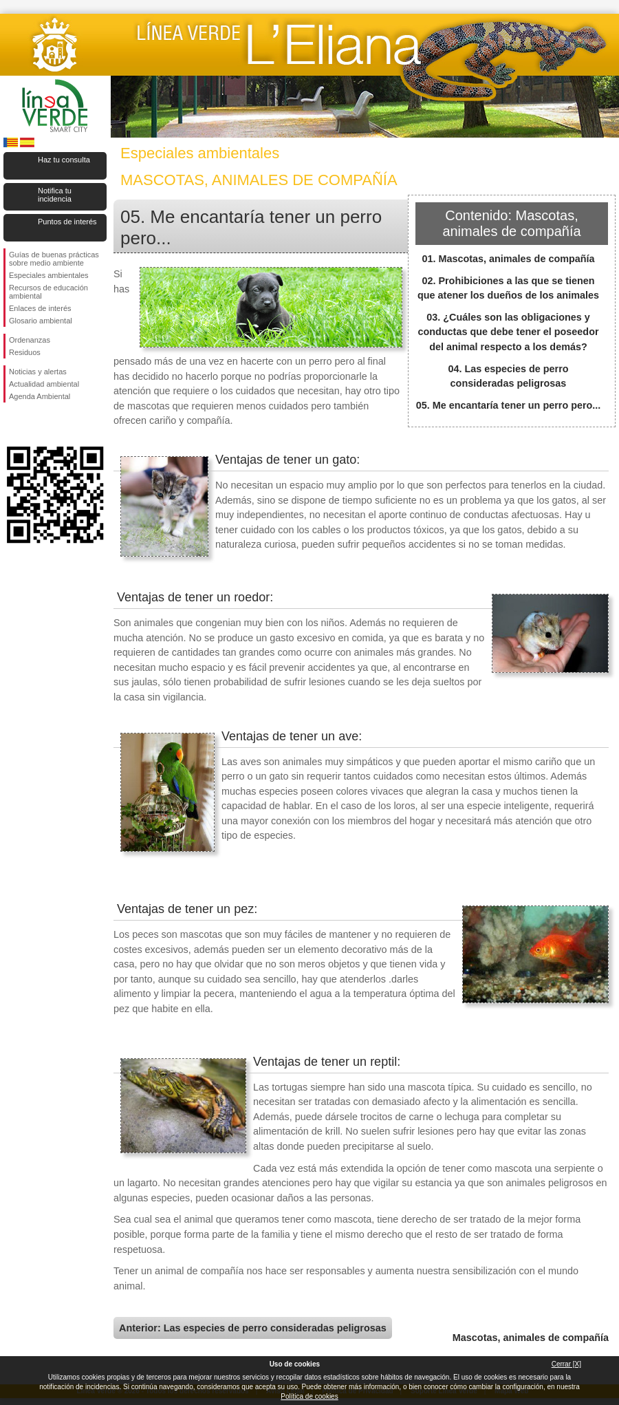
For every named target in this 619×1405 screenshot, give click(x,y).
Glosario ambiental (40, 321)
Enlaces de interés (40, 308)
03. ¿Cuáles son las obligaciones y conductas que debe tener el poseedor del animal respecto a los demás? (507, 332)
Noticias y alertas (38, 371)
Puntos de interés (67, 221)
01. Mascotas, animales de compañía (508, 258)
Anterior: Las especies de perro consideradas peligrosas (253, 1327)
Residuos (25, 352)
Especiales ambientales (49, 275)
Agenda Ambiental (39, 396)
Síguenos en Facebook (11, 424)
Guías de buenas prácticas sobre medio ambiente (54, 258)
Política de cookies (309, 1396)
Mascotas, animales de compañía (531, 1337)
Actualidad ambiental (44, 384)
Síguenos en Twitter (34, 424)
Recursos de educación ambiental (48, 291)
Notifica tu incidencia (55, 194)
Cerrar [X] (566, 1364)
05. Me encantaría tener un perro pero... (508, 405)
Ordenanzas (29, 340)
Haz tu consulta (64, 159)
